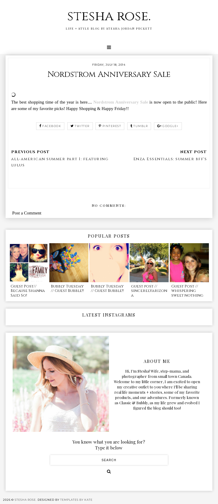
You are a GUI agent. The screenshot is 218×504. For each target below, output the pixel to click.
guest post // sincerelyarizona (149, 291)
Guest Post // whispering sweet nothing (187, 291)
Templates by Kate (76, 499)
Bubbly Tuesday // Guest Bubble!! (67, 289)
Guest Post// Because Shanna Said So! (28, 291)
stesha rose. (109, 16)
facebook (50, 126)
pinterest (110, 126)
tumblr (139, 126)
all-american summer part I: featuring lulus (60, 162)
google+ (168, 126)
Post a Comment (26, 213)
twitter (80, 126)
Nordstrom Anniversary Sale (120, 102)
